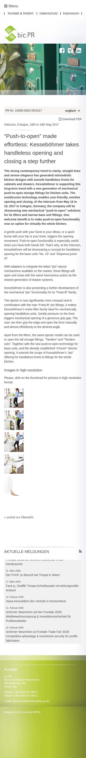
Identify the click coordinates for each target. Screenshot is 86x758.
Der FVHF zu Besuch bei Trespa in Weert (33, 576)
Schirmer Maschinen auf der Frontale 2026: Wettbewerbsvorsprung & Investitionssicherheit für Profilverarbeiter (38, 617)
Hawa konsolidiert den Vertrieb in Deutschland (36, 602)
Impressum (71, 13)
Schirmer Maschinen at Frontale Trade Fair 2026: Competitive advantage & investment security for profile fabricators (41, 637)
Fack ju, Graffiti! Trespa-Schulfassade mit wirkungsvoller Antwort (42, 589)
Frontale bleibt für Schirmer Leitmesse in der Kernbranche (34, 563)
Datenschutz (49, 13)
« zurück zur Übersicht (18, 517)
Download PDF (70, 119)
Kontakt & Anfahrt (20, 13)
